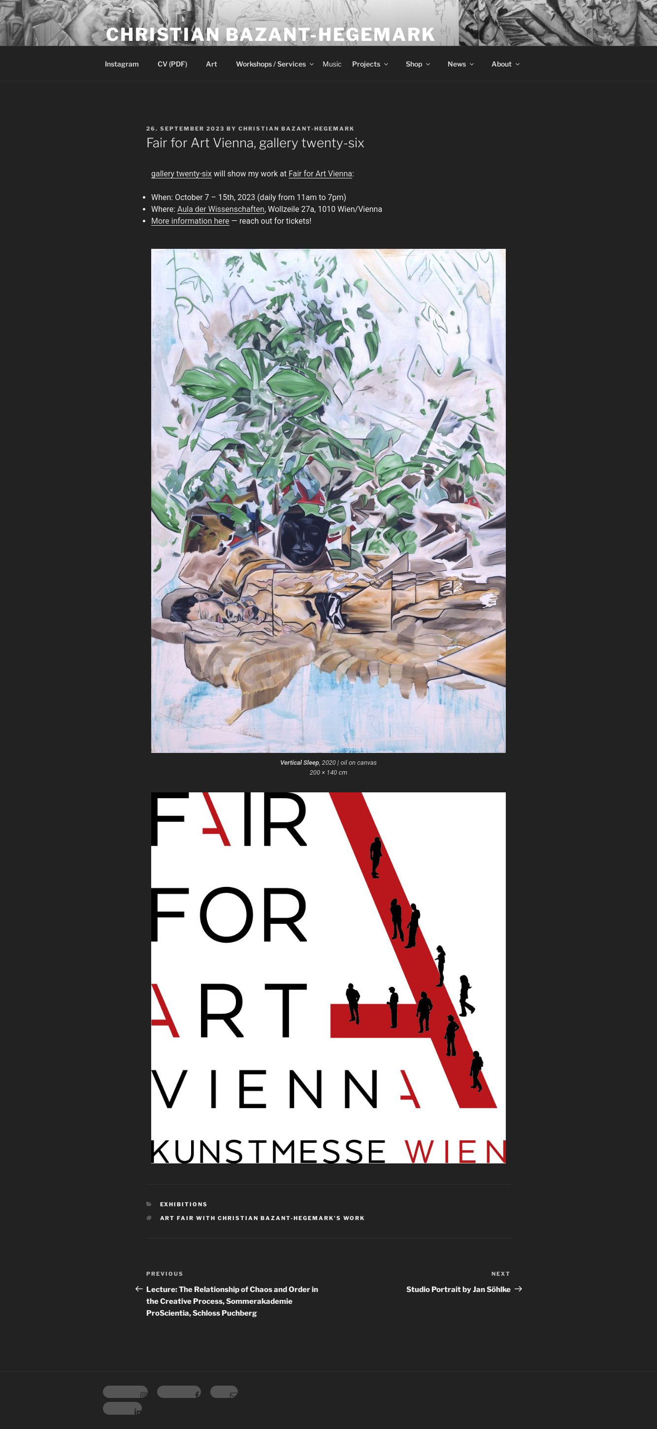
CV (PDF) (172, 64)
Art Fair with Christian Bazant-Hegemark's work (262, 1218)
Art (211, 64)
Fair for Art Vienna (320, 173)
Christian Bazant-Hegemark (271, 34)
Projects (371, 64)
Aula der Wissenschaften (220, 209)
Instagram (122, 64)
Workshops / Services (275, 64)
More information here (190, 221)
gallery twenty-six (181, 173)
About (506, 64)
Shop (418, 64)
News (461, 64)
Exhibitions (184, 1204)
